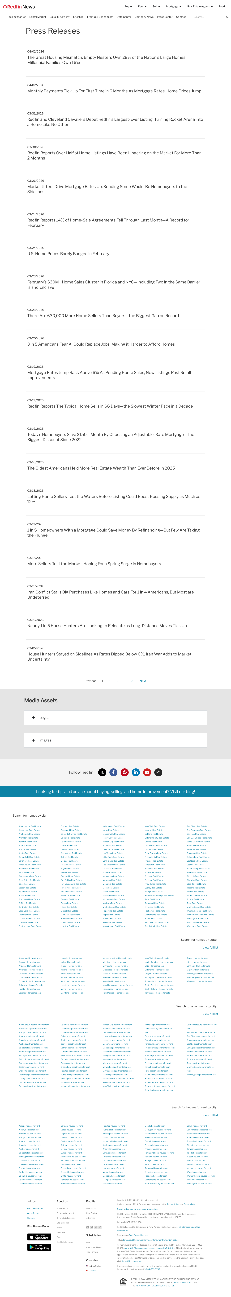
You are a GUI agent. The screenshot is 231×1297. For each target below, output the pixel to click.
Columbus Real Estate (71, 841)
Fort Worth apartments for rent (75, 1059)
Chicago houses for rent (29, 1168)
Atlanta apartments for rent (31, 1036)
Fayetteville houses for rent (73, 1156)
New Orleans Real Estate (114, 926)
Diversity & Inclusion (66, 1218)
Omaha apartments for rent (157, 1036)
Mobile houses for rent (155, 1126)
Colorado (23, 977)
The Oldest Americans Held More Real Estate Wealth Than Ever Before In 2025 (101, 468)
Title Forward (92, 1252)
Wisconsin (191, 981)
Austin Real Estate (27, 853)
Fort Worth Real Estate (71, 891)
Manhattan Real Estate (113, 876)
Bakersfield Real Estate (29, 857)
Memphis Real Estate (112, 884)
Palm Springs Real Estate (156, 853)
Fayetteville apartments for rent (75, 1055)
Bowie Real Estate (27, 895)
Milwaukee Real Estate (113, 895)
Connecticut (24, 981)
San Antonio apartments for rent (202, 1032)
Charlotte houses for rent (30, 1160)
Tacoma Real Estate (196, 888)
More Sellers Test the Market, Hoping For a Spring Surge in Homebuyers (94, 563)
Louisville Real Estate (112, 868)
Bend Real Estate (26, 872)
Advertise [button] (90, 1218)
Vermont (191, 966)
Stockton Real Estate (196, 884)
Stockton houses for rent (198, 1145)
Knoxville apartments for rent (116, 1028)
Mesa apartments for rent (114, 1059)
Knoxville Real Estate (112, 845)
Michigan (107, 962)
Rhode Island (150, 981)
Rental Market (37, 16)
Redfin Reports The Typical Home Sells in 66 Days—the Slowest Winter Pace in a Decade (110, 406)
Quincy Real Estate (153, 888)
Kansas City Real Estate (113, 841)
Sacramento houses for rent (158, 1179)
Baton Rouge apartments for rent (34, 1059)
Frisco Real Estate (69, 907)
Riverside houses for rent (156, 1172)
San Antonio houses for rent (199, 1130)
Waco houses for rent (196, 1172)
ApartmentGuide (94, 1247)
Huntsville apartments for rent (75, 1074)
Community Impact (65, 1213)
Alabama (23, 958)
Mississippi (107, 970)
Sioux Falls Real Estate (197, 872)
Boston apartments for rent (31, 1067)
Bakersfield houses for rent (31, 1153)
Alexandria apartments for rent (33, 1028)
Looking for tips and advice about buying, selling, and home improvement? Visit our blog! (115, 791)
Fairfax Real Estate (69, 872)
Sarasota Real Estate (196, 849)
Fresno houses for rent (71, 1164)
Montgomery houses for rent (158, 1130)
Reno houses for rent (154, 1164)
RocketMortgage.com (131, 1261)
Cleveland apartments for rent (32, 1086)
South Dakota (151, 989)
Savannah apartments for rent (201, 1040)
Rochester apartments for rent (159, 1082)
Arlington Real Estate (28, 838)
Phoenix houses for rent (156, 1149)
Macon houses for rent (113, 1172)
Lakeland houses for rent (114, 1156)
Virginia (190, 970)
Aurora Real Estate (27, 849)
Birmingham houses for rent (31, 1156)
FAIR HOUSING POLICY (182, 1282)
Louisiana (65, 985)
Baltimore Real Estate (29, 861)
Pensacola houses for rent (156, 1145)
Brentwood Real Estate (29, 899)
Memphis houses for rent (114, 1179)
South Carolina (151, 985)
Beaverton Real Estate (29, 868)
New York (149, 958)
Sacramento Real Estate (156, 914)
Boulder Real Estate (28, 891)
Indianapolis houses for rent (115, 1133)
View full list (210, 947)
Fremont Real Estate (70, 899)
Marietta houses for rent (114, 1176)
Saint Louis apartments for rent (159, 1090)
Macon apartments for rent (115, 1044)
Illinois (63, 966)
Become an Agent (35, 1208)
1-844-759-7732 (152, 1269)
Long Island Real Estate (113, 861)
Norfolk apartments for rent (157, 1024)
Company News (144, 16)
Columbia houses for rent (30, 1176)
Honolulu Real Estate (70, 922)
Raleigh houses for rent (155, 1160)
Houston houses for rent (114, 1126)
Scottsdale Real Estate (197, 861)
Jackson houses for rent (113, 1137)
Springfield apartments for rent (201, 1048)
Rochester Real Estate (155, 911)
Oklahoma (149, 970)
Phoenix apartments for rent (158, 1051)
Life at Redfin (63, 1223)
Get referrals (33, 1213)
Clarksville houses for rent (31, 1172)
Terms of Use (173, 1204)
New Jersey (108, 989)
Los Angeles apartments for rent (118, 1036)
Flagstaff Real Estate (70, 876)
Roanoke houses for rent (156, 1176)
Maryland (65, 993)
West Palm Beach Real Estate (200, 914)
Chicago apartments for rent (32, 1078)
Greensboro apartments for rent (75, 1067)
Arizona (22, 966)
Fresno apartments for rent (73, 1063)
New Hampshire (110, 985)
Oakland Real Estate (154, 834)
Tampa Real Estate (195, 891)
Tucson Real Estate (195, 899)
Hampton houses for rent (72, 1179)
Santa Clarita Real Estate (198, 841)
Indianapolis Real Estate (113, 826)
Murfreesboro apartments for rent (118, 1078)
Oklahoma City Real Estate (157, 838)
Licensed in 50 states (165, 1248)
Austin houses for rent (29, 1149)
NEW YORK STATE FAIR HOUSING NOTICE (155, 1286)
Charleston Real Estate (29, 918)
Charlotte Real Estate (28, 922)
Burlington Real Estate (29, 907)
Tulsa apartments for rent (198, 1063)
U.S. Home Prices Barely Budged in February (68, 253)
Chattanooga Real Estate (30, 926)
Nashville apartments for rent (116, 1082)
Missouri (106, 973)
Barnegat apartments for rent (32, 1055)
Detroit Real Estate (69, 857)
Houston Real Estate (70, 926)
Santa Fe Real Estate (196, 845)
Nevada (106, 981)
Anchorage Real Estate (29, 834)
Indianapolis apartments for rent (75, 1078)
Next (143, 681)
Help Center (91, 1213)
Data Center (124, 16)
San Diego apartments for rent (201, 1036)
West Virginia (193, 977)
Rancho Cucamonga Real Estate (159, 895)
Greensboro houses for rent (73, 1168)
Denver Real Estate (69, 849)
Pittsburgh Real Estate (155, 864)
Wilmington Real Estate (197, 918)
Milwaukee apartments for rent (117, 1067)
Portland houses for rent (156, 1156)
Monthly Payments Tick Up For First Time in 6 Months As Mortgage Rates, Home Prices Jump (114, 91)
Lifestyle (78, 16)
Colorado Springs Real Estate (74, 834)
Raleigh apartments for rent (157, 1067)
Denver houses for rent (71, 1137)
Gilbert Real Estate (69, 911)
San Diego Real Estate (197, 826)
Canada (91, 1270)
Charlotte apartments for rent (32, 1071)
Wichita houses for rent (197, 1179)
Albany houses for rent (29, 1130)
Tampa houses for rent (197, 1149)
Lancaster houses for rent (114, 1160)
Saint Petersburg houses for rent (160, 1183)
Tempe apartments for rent (199, 1055)
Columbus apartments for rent (74, 1028)
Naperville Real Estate (113, 911)
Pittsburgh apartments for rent (159, 1055)
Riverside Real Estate (154, 907)
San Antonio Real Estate (156, 926)
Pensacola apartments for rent (159, 1044)
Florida (22, 989)
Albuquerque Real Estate (30, 826)
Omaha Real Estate (153, 841)
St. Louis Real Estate (196, 876)
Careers (30, 1218)
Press (59, 1227)
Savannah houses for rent (198, 1133)
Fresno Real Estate (69, 903)
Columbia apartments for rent (74, 1024)
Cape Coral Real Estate (29, 911)
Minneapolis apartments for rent (117, 1071)
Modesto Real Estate (112, 903)
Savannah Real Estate (197, 853)
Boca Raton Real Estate (29, 880)
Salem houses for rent (197, 1126)
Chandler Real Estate (28, 914)
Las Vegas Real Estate (113, 853)
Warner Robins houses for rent (201, 1176)
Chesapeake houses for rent (31, 1164)
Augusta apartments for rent (32, 1040)
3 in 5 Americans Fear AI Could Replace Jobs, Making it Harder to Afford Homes (101, 344)
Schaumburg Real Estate (198, 857)
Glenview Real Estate (70, 914)
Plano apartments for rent (157, 1059)
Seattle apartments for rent (199, 1044)
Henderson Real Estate (71, 918)
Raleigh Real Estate (154, 891)
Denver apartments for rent (73, 1044)
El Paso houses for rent (71, 1149)
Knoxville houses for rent (114, 1149)
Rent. (88, 1242)
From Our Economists (100, 16)
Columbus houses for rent (30, 1179)
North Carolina (151, 962)
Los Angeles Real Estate (114, 864)
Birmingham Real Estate (30, 876)
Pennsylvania (151, 977)
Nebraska (107, 977)
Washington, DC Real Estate (199, 911)
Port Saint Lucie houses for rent (159, 1153)
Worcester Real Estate (197, 926)
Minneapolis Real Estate (114, 899)
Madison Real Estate (112, 872)
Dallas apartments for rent (73, 1036)
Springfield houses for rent (199, 1141)
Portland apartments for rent (158, 1063)
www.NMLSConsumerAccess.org (139, 1248)
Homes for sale (35, 958)
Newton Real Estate (154, 830)
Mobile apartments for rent (115, 1074)
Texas (189, 958)
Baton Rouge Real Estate (30, 864)
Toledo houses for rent (197, 1153)
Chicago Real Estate (70, 826)
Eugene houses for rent (71, 1153)
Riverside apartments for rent (158, 1078)
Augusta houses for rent (30, 1145)
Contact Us (91, 1208)
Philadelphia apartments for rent (160, 1048)
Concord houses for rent (72, 1126)
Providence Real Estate (155, 884)
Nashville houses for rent (156, 1137)
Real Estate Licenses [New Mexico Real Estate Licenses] (138, 1235)
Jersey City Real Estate (113, 838)
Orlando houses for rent (155, 1141)
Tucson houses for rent (197, 1156)
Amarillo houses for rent (30, 1133)
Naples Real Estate (111, 914)
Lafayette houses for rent (114, 1153)
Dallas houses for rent (71, 1130)
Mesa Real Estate (111, 888)
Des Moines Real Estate (71, 853)
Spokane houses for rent (198, 1137)
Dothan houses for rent (71, 1145)
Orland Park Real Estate (156, 845)
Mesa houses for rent (112, 1183)
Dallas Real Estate (69, 845)
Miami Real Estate (111, 891)
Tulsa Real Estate (195, 903)
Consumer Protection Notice (165, 1240)
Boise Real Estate (27, 884)
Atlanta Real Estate (27, 845)
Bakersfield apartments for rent (33, 1048)
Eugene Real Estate (70, 868)
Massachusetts (110, 958)
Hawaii (64, 958)
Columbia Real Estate (70, 838)
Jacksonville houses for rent (115, 1141)
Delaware (23, 985)
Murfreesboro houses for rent (158, 1133)
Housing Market (16, 16)
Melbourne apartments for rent (117, 1051)
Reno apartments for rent (156, 1071)
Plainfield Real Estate (154, 868)
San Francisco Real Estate (199, 830)
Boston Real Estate (27, 888)
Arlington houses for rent (30, 1137)
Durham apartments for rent (74, 1051)
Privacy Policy (190, 1204)
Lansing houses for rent (113, 1164)
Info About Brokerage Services (137, 1240)
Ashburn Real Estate (28, 841)
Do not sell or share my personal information (137, 1209)
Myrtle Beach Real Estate (114, 907)
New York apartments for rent (116, 1086)
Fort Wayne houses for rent (73, 1160)
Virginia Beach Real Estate (199, 907)
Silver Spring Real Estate (198, 868)
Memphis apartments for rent (116, 1055)
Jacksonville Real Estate (114, 834)
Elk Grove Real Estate (71, 864)
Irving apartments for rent (73, 1082)
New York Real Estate (155, 826)
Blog (59, 1237)
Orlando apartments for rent (158, 1040)
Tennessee (149, 993)
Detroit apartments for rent (73, 1048)
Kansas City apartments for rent (117, 1024)
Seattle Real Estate (196, 864)
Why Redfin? (62, 1208)
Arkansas (23, 970)
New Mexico (108, 993)
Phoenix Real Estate (154, 861)
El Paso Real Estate (69, 861)
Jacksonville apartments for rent (75, 1086)
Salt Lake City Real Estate (156, 922)
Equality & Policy (59, 16)
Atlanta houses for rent (29, 1141)
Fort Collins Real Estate (71, 880)
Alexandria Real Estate (29, 830)
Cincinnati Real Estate (71, 830)
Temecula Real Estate (197, 895)
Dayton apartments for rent (73, 1040)
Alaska (22, 962)
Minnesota (107, 966)
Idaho (63, 962)
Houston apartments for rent (74, 1071)
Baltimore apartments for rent (32, 1051)
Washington (192, 973)
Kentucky (65, 981)
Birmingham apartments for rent (33, 1063)
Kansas (64, 977)
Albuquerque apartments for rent (34, 1024)
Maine (63, 989)
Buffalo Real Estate (27, 903)
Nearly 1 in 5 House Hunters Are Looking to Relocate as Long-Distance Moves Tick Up (107, 625)
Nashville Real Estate (112, 922)
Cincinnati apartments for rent (33, 1082)
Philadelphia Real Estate (156, 857)
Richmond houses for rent (156, 1168)
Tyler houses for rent (196, 1160)
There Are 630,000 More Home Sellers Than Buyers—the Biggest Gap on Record (103, 315)
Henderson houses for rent (73, 1183)
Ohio (147, 966)
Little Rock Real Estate (113, 857)
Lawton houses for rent (113, 1168)
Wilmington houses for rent (199, 1183)
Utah (189, 962)
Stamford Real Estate (197, 880)
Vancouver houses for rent (199, 1168)
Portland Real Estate (154, 876)
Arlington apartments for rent (32, 1032)
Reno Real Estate (152, 899)
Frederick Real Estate (70, 895)
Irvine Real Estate (111, 830)
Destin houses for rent (71, 1141)
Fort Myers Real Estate (71, 888)
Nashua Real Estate (112, 918)
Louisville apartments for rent (116, 1040)
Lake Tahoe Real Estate (113, 849)
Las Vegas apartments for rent (117, 1032)
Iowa (63, 973)
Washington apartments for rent (201, 1074)
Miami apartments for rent (115, 1063)
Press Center (164, 16)
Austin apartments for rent (31, 1044)
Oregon (148, 973)
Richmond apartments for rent (159, 1074)
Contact (181, 16)
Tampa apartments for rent (199, 1051)
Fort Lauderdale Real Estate (73, 884)
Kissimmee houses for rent (115, 1145)
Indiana (64, 970)
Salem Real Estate (153, 918)
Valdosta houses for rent (198, 1164)
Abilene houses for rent (29, 1126)
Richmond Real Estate (155, 903)
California (23, 973)
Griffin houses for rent (71, 1176)
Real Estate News (65, 1242)
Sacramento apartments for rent (160, 1086)
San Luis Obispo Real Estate (199, 838)
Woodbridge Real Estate (198, 922)
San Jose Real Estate (196, 834)
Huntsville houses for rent (114, 1130)
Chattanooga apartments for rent (34, 1074)
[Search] (227, 17)
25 (132, 680)
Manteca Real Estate (112, 880)
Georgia (22, 993)
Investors (61, 1232)
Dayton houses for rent (71, 1133)
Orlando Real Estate (154, 849)
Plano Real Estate (153, 872)
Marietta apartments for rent (116, 1048)
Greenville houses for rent (72, 1172)
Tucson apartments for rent (199, 1059)
